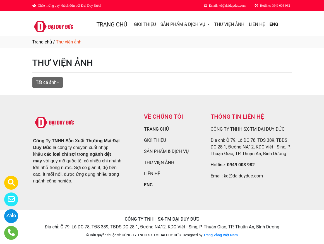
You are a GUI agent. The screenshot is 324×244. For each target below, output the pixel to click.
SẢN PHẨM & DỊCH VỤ (183, 24)
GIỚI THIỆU (145, 24)
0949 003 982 (241, 164)
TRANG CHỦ (111, 24)
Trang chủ (42, 42)
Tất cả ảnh (46, 82)
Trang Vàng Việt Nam (220, 235)
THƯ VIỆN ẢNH (229, 24)
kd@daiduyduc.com (243, 176)
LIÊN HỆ (257, 24)
